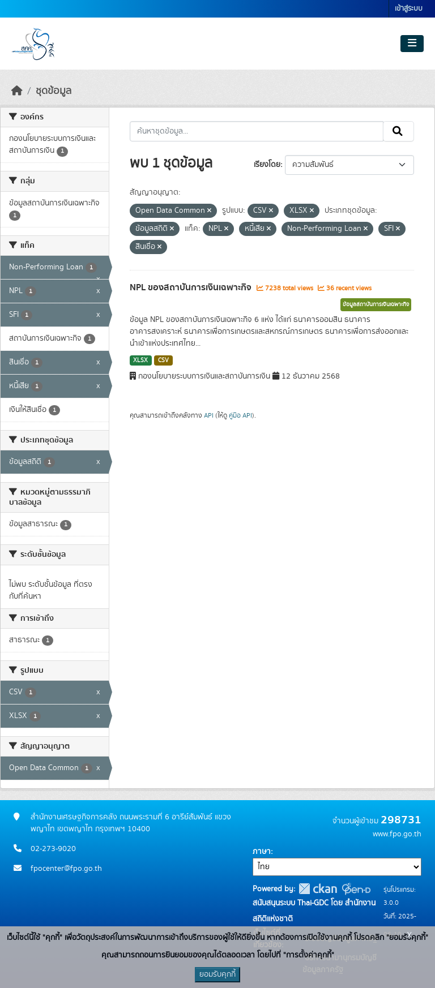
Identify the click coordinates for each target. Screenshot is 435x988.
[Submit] (398, 131)
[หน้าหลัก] (17, 91)
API (209, 415)
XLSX (140, 360)
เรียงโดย (267, 164)
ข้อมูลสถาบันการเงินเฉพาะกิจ (376, 304)
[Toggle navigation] (412, 43)
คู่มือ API (240, 415)
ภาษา (262, 851)
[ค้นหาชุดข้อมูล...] (257, 131)
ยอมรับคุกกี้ (217, 974)
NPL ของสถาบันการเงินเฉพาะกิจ (192, 287)
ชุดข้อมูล (53, 91)
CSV (163, 360)
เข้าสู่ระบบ (409, 8)
